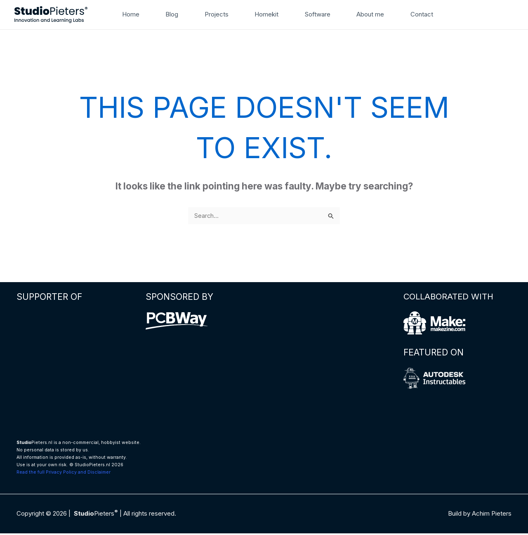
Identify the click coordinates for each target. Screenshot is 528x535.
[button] (430, 14)
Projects (212, 14)
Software (305, 14)
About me (353, 14)
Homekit (258, 14)
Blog (171, 14)
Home (134, 14)
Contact (400, 14)
